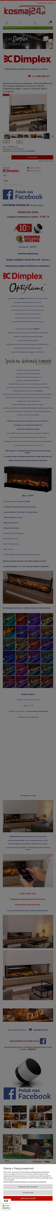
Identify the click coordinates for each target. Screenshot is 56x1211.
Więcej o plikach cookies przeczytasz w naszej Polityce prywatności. (24, 1182)
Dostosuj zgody (28, 1192)
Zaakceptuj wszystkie (27, 1198)
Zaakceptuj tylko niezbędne (28, 1187)
